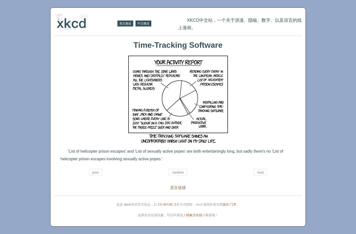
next (260, 172)
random (178, 172)
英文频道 (125, 23)
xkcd (127, 204)
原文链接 (178, 188)
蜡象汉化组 (194, 215)
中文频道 (143, 23)
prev (95, 172)
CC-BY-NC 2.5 (168, 204)
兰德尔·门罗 (227, 204)
